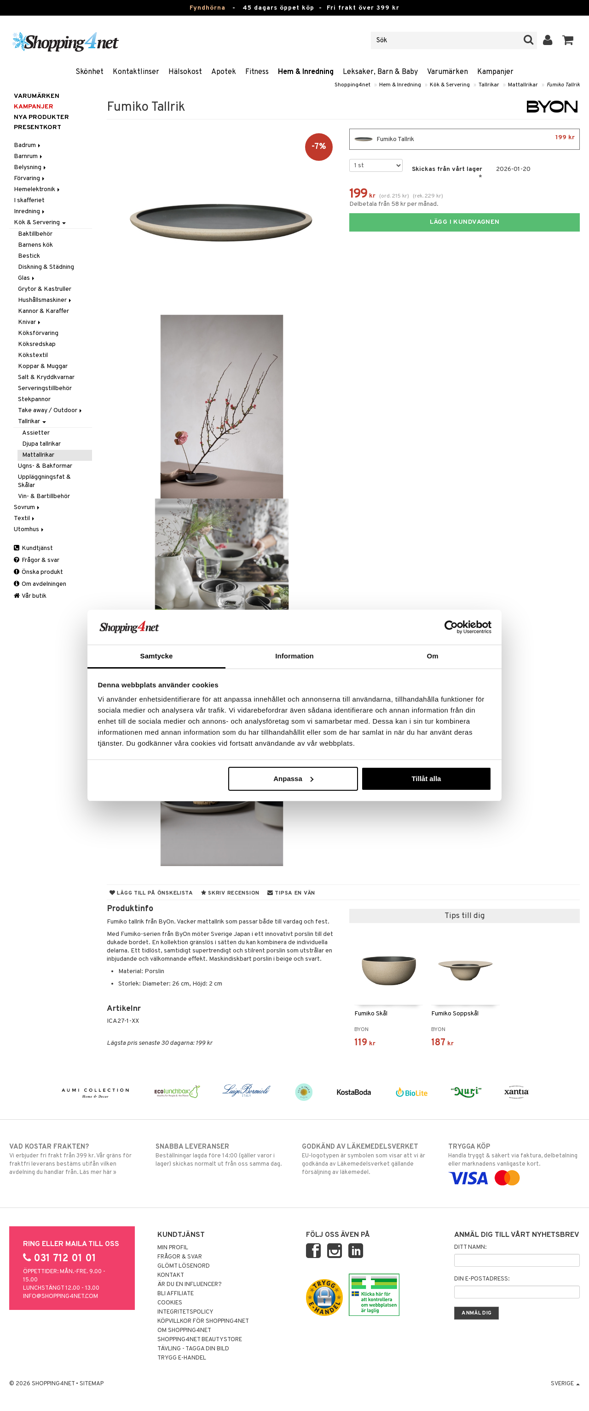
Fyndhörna (207, 8)
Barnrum (29, 156)
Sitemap (92, 1384)
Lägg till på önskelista (151, 893)
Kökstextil (33, 355)
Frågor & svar (36, 560)
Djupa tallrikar (41, 444)
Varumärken (447, 72)
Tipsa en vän (291, 893)
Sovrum (27, 507)
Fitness (257, 72)
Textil (25, 518)
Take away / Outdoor (50, 410)
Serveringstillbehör (45, 388)
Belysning (30, 167)
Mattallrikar (523, 85)
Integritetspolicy (185, 1312)
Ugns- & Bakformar (45, 466)
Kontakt (170, 1275)
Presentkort (37, 127)
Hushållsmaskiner (45, 300)
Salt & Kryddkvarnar (46, 377)
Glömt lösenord (183, 1266)
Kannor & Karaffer (43, 311)
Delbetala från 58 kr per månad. (394, 204)
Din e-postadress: (481, 1279)
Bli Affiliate (175, 1294)
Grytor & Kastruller (44, 289)
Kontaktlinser (136, 72)
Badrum (28, 145)
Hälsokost (185, 72)
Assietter (36, 433)
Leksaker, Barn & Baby (380, 72)
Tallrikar (489, 85)
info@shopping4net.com (60, 1296)
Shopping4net (352, 85)
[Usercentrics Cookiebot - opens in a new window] (451, 627)
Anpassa (293, 778)
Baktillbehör (35, 234)
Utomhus (29, 529)
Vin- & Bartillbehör (44, 496)
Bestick (29, 256)
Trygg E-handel (181, 1358)
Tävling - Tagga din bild (193, 1349)
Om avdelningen (40, 584)
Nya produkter (41, 117)
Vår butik (30, 596)
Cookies (169, 1303)
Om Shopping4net (184, 1330)
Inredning (30, 211)
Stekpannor (34, 399)
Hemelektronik (37, 189)
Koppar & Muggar (43, 366)
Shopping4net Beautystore (199, 1339)
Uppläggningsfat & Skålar (44, 481)
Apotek (223, 72)
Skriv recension (230, 893)
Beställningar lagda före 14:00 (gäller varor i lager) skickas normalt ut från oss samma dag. (221, 1155)
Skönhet (89, 72)
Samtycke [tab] (156, 656)
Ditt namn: (470, 1247)
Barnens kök (35, 245)
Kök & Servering (450, 85)
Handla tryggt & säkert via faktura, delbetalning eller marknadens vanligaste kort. (514, 1162)
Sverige (565, 1384)
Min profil (172, 1248)
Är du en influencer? (189, 1284)
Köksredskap (37, 344)
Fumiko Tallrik (563, 85)
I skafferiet (29, 200)
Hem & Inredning (306, 72)
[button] (568, 40)
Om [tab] (432, 656)
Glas (27, 278)
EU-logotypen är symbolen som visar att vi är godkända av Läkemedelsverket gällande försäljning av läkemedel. (367, 1159)
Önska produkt (38, 572)
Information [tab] (294, 656)
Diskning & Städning (46, 267)
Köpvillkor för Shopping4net (203, 1321)
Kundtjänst (33, 548)
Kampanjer (495, 72)
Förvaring (30, 178)
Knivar (30, 322)
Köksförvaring (38, 333)
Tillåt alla (426, 778)
